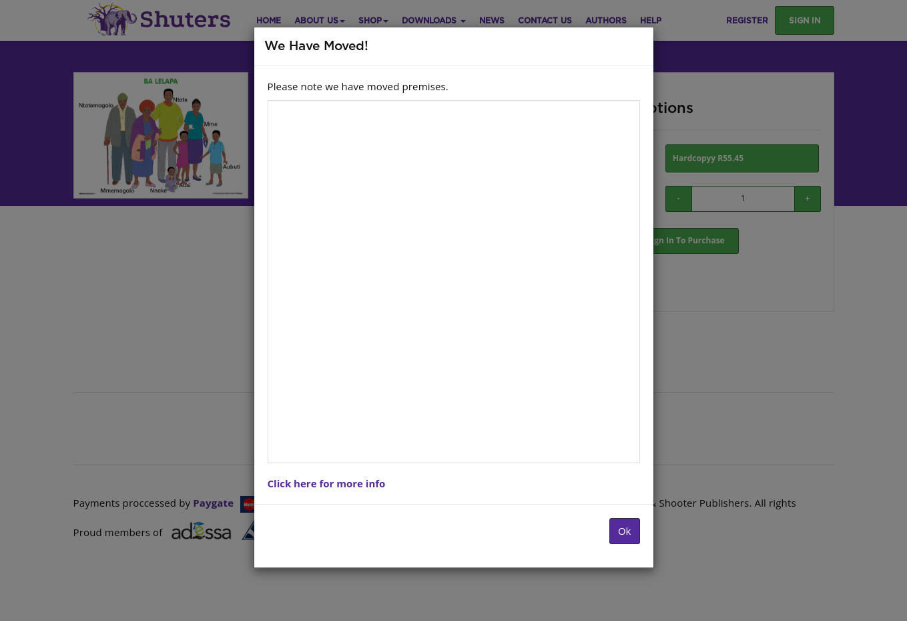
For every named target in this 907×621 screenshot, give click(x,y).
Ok (624, 530)
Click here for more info (327, 483)
